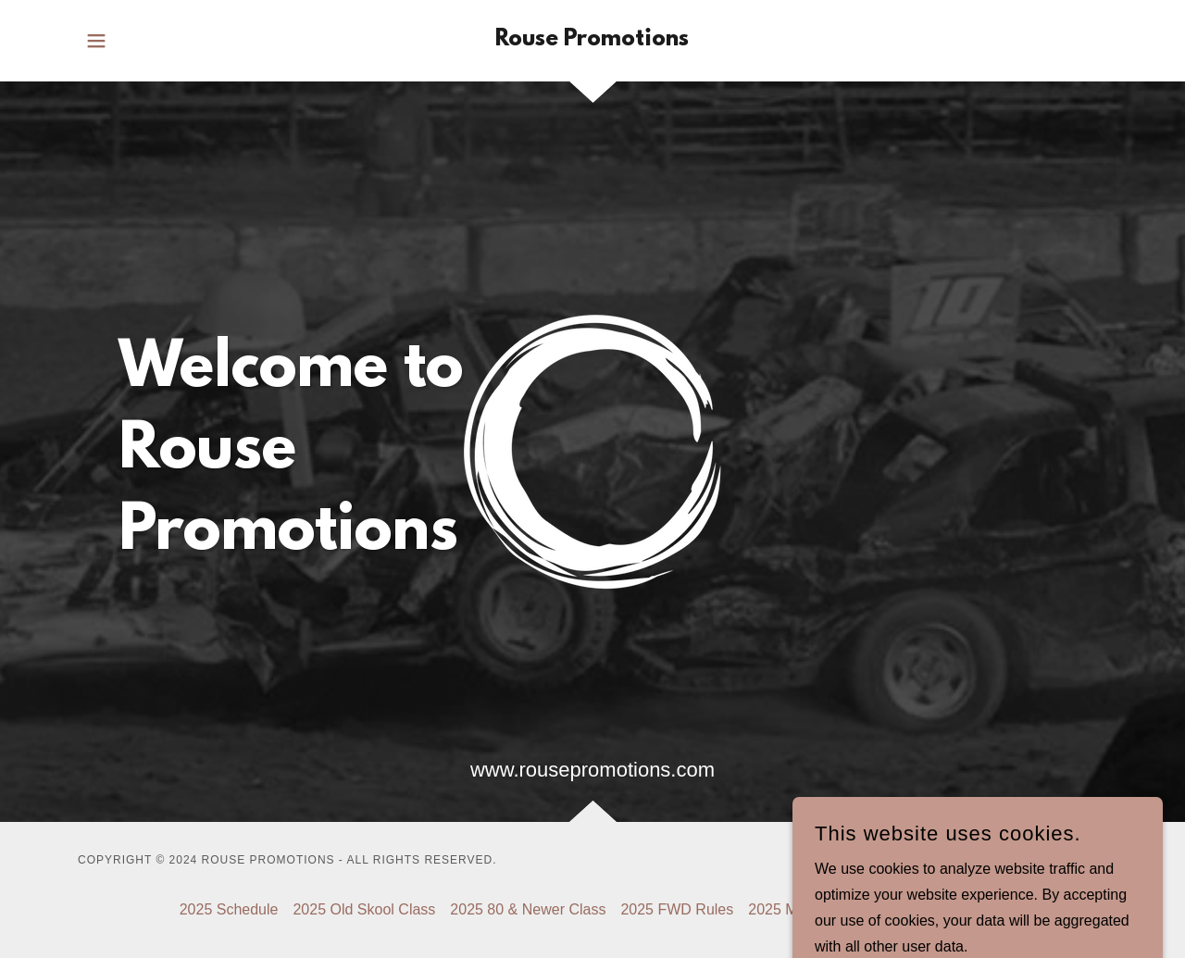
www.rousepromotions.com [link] (592, 769)
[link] (592, 40)
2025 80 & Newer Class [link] (527, 909)
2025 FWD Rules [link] (676, 909)
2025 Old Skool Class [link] (364, 909)
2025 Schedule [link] (229, 909)
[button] (96, 40)
